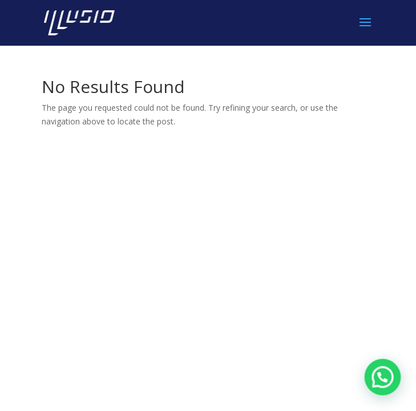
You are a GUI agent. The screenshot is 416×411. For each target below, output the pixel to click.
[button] (383, 378)
